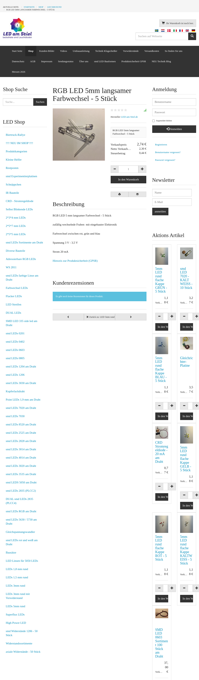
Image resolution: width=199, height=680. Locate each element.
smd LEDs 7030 (15, 416)
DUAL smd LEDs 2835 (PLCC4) (19, 501)
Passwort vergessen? (165, 160)
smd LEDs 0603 (15, 349)
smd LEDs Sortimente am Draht (24, 242)
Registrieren (161, 144)
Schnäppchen (13, 184)
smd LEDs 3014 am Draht (21, 449)
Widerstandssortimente (19, 643)
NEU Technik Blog (161, 61)
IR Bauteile (12, 192)
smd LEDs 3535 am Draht (21, 474)
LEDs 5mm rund (15, 606)
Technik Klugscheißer (106, 50)
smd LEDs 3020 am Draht (21, 465)
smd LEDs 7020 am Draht (21, 407)
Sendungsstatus (66, 61)
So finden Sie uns (173, 50)
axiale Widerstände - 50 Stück (23, 651)
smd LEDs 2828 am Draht (21, 441)
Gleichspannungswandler (20, 531)
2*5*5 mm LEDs (16, 234)
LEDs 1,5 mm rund (17, 577)
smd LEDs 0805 (15, 358)
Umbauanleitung (81, 50)
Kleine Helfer (14, 159)
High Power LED (16, 622)
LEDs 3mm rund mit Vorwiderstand (18, 596)
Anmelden (174, 129)
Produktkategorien (16, 151)
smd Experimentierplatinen (21, 176)
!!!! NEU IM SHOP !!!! (19, 143)
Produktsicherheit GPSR (133, 61)
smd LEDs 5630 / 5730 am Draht (21, 521)
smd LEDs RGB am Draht (21, 511)
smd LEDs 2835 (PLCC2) (21, 490)
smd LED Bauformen (105, 61)
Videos (63, 50)
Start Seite (17, 50)
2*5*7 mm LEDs (16, 225)
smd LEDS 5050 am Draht (21, 482)
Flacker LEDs (14, 296)
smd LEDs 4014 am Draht (21, 457)
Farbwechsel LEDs (17, 287)
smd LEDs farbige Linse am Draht (22, 277)
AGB (32, 61)
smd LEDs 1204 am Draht (21, 366)
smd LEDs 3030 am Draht (21, 383)
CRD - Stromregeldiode (19, 201)
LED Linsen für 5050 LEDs (22, 560)
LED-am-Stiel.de (129, 117)
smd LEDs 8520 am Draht (21, 424)
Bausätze (11, 552)
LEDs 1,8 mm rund (17, 569)
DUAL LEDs (13, 312)
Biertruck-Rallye (15, 134)
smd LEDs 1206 (15, 374)
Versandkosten (151, 50)
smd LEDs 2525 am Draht (21, 432)
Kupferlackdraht (15, 391)
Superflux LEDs (15, 614)
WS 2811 (11, 267)
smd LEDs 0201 (15, 333)
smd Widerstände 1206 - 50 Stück (22, 633)
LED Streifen (13, 304)
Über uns (83, 61)
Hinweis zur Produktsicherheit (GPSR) (75, 260)
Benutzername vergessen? (168, 152)
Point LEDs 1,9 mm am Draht (23, 399)
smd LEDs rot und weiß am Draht (22, 542)
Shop (30, 50)
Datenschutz (18, 61)
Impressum (46, 61)
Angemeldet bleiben (162, 121)
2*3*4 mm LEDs (16, 217)
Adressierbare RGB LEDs (21, 259)
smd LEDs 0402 (15, 341)
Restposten (12, 167)
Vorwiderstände (131, 50)
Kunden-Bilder (46, 50)
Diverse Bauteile (15, 250)
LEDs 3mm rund (15, 585)
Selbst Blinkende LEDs (19, 209)
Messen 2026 (18, 71)
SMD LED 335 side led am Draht (21, 323)
